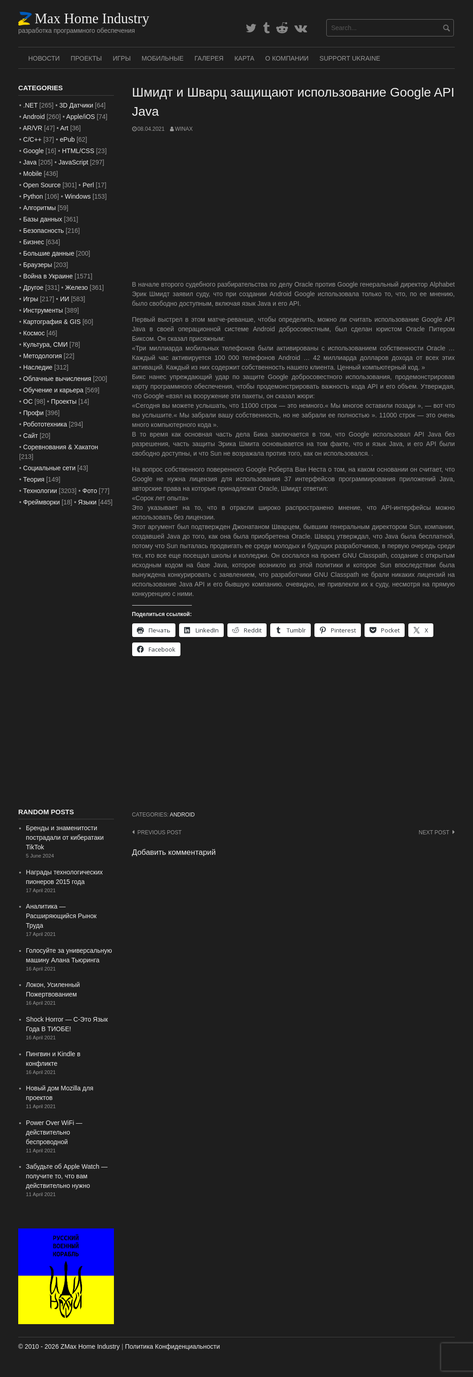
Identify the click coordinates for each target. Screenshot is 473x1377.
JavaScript (73, 162)
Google (33, 150)
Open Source (42, 185)
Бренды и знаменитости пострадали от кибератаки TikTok (65, 837)
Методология (42, 356)
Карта (244, 58)
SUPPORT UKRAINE (349, 58)
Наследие (37, 367)
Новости (44, 58)
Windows (78, 196)
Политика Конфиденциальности (172, 1346)
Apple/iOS (80, 116)
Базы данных (42, 219)
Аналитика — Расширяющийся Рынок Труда (61, 916)
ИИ (64, 299)
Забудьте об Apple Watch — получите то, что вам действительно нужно (67, 1176)
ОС (28, 401)
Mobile (32, 173)
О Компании (286, 58)
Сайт (30, 435)
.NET (30, 105)
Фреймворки (41, 502)
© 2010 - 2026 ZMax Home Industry (69, 1346)
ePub (67, 139)
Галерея (209, 58)
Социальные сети (49, 468)
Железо (76, 287)
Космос (34, 333)
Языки (87, 502)
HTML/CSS (78, 150)
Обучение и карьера (53, 390)
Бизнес (33, 242)
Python (33, 196)
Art (64, 128)
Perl (88, 185)
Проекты (86, 58)
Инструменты (43, 310)
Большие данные (48, 253)
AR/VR (32, 128)
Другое (33, 287)
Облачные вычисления (57, 378)
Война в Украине (48, 276)
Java (30, 162)
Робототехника (45, 424)
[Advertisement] (293, 206)
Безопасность (43, 230)
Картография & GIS (52, 321)
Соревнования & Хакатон (60, 447)
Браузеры (37, 264)
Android (182, 815)
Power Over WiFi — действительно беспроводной (54, 1132)
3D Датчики (76, 105)
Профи (33, 412)
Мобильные (163, 58)
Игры (121, 58)
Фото (89, 490)
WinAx (184, 129)
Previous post (160, 832)
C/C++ (32, 139)
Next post (434, 832)
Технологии (40, 490)
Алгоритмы (39, 207)
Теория (34, 479)
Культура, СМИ (45, 344)
